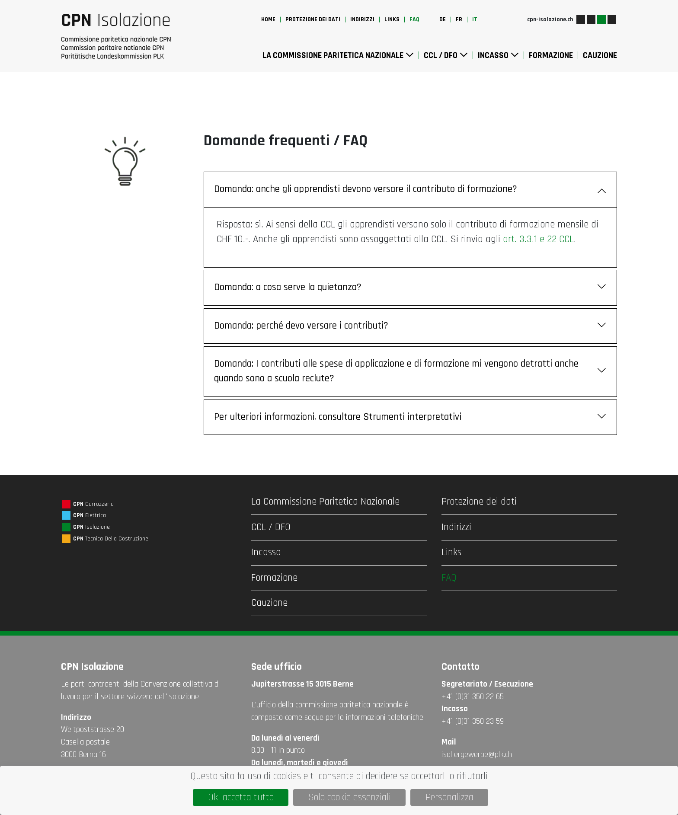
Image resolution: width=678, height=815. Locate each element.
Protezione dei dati (312, 19)
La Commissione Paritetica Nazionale (338, 55)
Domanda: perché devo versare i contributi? (410, 326)
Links (392, 19)
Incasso (498, 55)
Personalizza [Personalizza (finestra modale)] (449, 797)
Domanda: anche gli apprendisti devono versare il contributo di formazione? (410, 189)
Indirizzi (362, 19)
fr (459, 19)
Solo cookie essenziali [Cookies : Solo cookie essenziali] (349, 797)
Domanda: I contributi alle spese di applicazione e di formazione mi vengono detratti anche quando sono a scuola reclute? (410, 371)
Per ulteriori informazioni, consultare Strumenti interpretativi (410, 417)
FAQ (414, 19)
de (442, 19)
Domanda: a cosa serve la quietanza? (410, 287)
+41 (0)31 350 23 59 (472, 721)
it (474, 19)
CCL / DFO (446, 55)
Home (268, 19)
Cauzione (600, 55)
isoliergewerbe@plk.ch (476, 754)
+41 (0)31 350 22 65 (472, 696)
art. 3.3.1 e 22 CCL (538, 239)
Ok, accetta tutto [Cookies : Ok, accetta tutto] (241, 797)
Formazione (551, 55)
